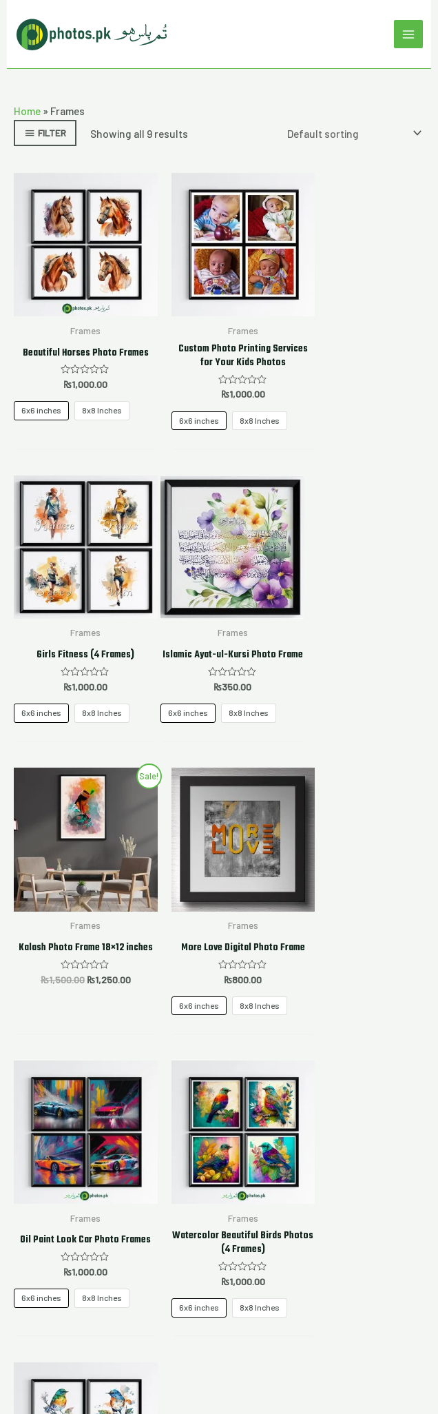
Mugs (219, 1208)
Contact (219, 1226)
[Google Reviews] (252, 1263)
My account (219, 1162)
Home (27, 111)
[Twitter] (186, 1263)
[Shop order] (351, 134)
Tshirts (219, 1189)
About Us (219, 1143)
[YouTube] (285, 1263)
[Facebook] (152, 1263)
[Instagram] (219, 1263)
